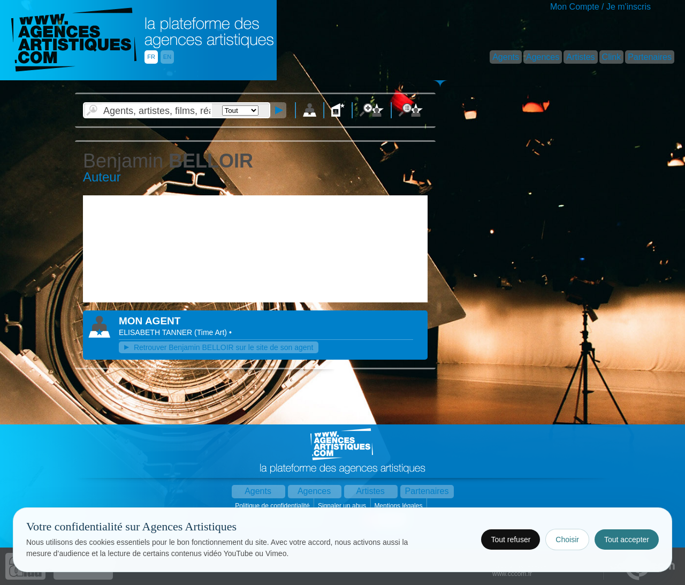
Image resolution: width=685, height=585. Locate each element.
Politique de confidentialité (273, 506)
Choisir (567, 539)
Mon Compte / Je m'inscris (600, 6)
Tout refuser (510, 539)
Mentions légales (399, 506)
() (211, 332)
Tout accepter (626, 539)
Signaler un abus (343, 506)
